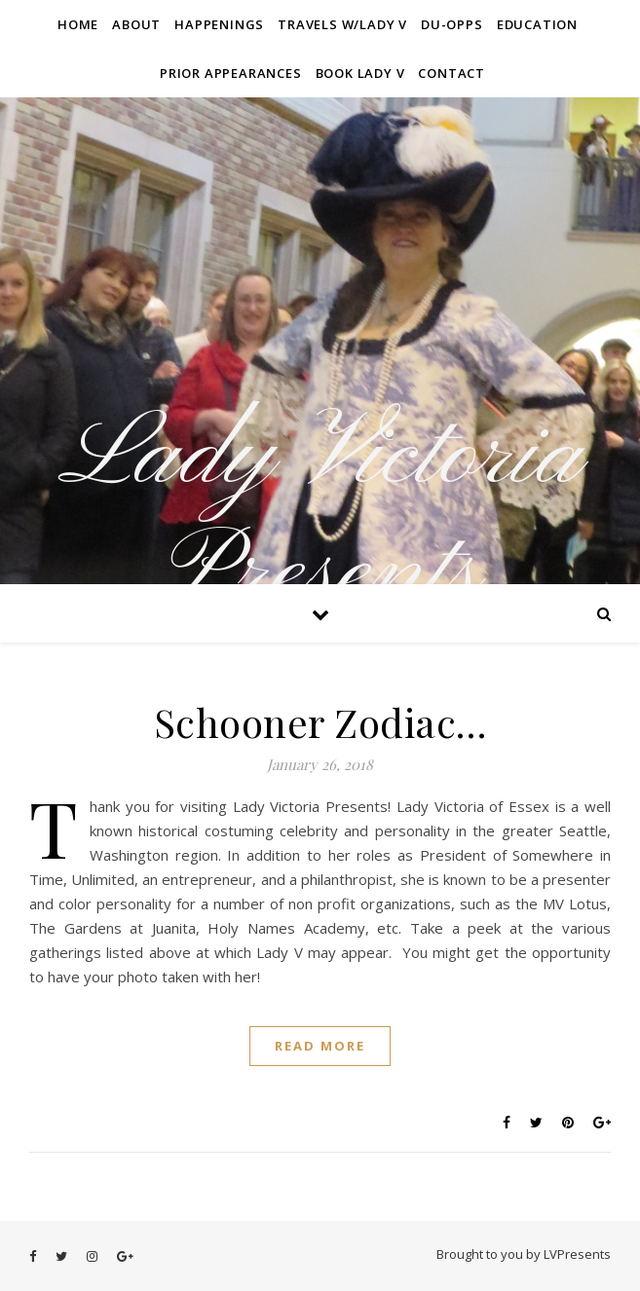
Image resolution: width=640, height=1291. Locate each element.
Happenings (219, 24)
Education (537, 24)
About (136, 24)
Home (77, 24)
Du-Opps (452, 24)
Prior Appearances (231, 73)
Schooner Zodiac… (320, 722)
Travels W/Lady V (342, 24)
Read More (320, 1045)
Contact (451, 73)
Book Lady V (360, 73)
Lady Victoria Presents (320, 516)
